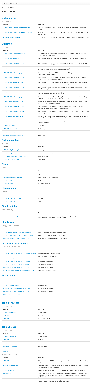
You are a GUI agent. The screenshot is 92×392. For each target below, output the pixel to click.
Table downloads (10, 303)
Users (5, 351)
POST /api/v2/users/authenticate (11, 365)
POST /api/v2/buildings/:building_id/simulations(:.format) (17, 238)
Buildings (7, 44)
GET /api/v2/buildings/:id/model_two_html (13, 97)
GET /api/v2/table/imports (9, 336)
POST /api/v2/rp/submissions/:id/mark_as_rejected (16, 298)
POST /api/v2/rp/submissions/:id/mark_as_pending (16, 291)
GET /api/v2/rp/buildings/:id (10, 129)
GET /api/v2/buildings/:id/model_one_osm (13, 77)
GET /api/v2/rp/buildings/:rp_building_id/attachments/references (19, 253)
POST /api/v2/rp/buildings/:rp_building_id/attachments (17, 267)
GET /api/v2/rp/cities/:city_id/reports (12, 198)
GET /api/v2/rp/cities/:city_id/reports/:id (13, 201)
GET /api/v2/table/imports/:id (10, 340)
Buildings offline (10, 140)
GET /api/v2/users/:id (8, 370)
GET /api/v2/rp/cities (8, 180)
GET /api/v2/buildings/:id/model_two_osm (13, 106)
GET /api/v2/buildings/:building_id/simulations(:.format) (17, 232)
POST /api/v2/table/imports (10, 346)
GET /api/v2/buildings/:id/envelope (11, 58)
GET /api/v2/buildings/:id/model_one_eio (13, 63)
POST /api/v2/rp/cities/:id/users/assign (12, 177)
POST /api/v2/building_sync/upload (12, 37)
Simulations (8, 222)
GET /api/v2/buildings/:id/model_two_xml (13, 111)
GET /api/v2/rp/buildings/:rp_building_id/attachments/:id (17, 264)
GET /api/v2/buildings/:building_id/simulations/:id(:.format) (18, 235)
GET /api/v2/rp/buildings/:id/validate (12, 132)
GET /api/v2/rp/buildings (9, 125)
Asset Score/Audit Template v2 (11, 3)
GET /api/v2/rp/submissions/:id (11, 285)
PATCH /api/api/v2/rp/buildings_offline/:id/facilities (15, 156)
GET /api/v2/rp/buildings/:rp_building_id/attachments (16, 261)
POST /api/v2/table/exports (10, 322)
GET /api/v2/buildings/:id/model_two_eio (13, 92)
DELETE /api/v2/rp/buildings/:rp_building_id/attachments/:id (18, 270)
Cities (5, 164)
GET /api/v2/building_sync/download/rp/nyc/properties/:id (17, 32)
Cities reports (9, 188)
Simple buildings (10, 206)
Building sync (9, 18)
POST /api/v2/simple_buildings (11, 216)
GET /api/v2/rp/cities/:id (9, 183)
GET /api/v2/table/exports (9, 312)
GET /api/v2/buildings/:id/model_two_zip (13, 116)
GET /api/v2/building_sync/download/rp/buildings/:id (16, 27)
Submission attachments (15, 243)
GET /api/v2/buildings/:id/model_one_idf (13, 73)
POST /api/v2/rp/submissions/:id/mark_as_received (16, 294)
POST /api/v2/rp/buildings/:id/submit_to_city (14, 135)
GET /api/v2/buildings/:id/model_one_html (13, 68)
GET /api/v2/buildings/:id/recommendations (14, 53)
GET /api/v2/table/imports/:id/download (13, 343)
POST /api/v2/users (8, 373)
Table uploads (9, 327)
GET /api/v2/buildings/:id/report (11, 121)
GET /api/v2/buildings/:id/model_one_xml (13, 82)
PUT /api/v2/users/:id (8, 380)
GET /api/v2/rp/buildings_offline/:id (12, 159)
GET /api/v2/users (7, 361)
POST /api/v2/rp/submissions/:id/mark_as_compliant (16, 288)
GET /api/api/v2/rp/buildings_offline (12, 150)
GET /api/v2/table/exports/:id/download (13, 319)
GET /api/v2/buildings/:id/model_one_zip (13, 87)
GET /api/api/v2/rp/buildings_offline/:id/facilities (15, 153)
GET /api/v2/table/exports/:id (10, 315)
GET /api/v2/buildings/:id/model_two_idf (13, 101)
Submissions (8, 275)
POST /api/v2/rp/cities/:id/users (11, 174)
